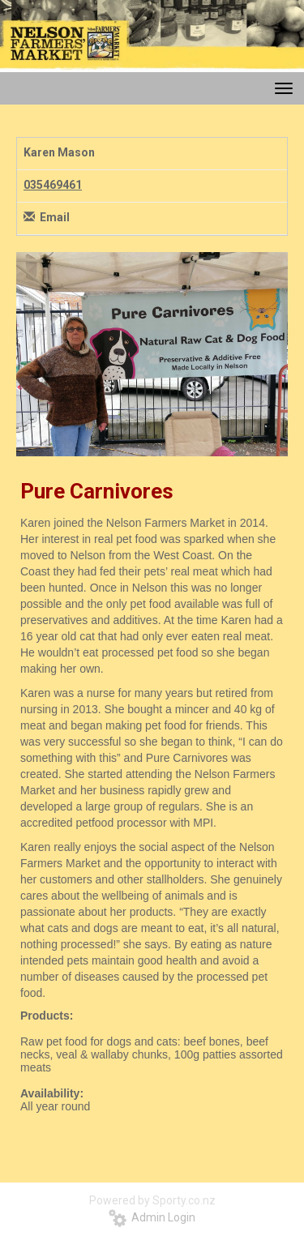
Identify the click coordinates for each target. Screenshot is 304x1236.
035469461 (53, 184)
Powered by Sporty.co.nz (152, 1200)
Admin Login (152, 1217)
